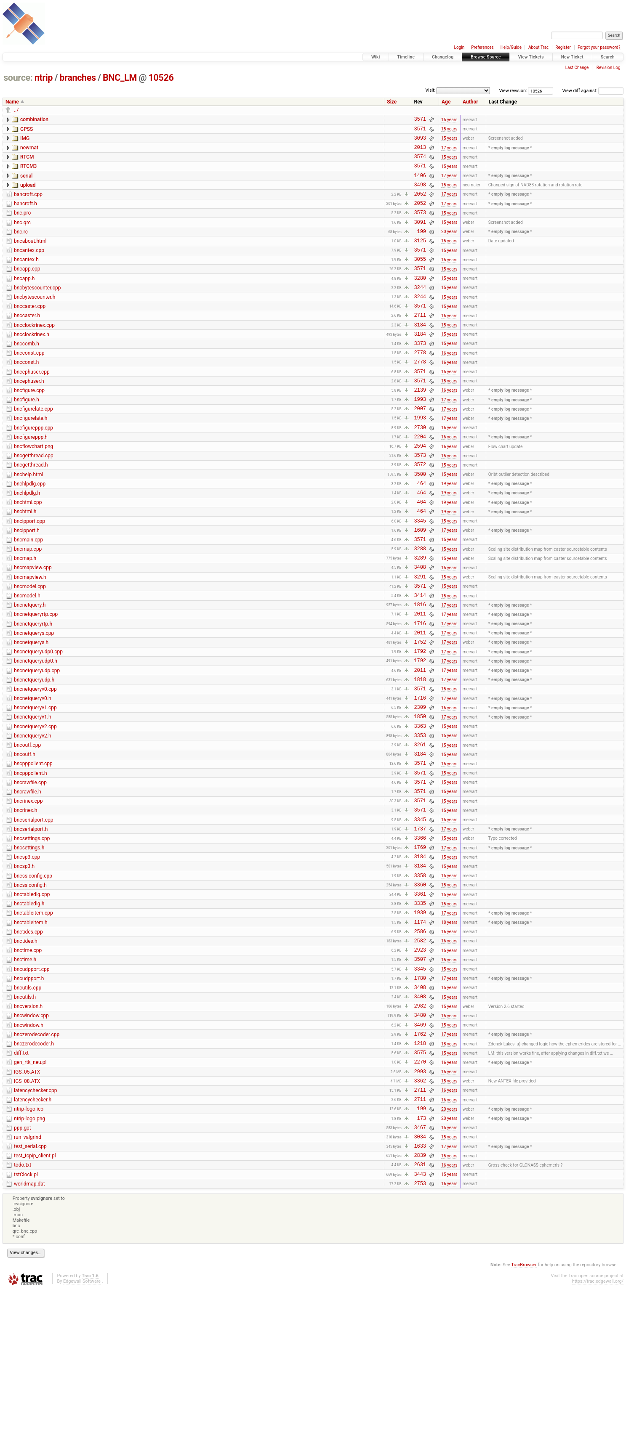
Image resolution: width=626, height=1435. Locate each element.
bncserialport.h (31, 925)
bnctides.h (25, 1052)
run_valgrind (27, 1275)
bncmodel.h (27, 660)
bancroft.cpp (28, 204)
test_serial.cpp (30, 1285)
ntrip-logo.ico (28, 1243)
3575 (420, 1179)
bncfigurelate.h (30, 459)
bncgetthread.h (31, 512)
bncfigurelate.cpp (33, 448)
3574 (420, 162)
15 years (449, 120)
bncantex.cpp (29, 268)
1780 (420, 1095)
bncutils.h (25, 1116)
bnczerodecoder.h (34, 1169)
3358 (420, 978)
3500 (420, 523)
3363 (420, 809)
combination (34, 119)
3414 (420, 660)
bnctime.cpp (28, 1063)
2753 (420, 1328)
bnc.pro (22, 225)
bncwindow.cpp (31, 1137)
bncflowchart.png (33, 490)
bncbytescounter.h (34, 321)
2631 (420, 1306)
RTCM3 (28, 172)
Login (459, 47)
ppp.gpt (22, 1264)
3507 (420, 1073)
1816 (420, 671)
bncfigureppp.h (31, 480)
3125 (420, 258)
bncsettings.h (29, 946)
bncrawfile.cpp (30, 872)
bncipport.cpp (29, 575)
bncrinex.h (25, 904)
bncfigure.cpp (29, 427)
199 (421, 247)
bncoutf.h (24, 840)
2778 (420, 385)
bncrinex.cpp (28, 893)
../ (16, 110)
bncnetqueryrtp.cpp (36, 681)
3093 (420, 141)
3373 (420, 374)
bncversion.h (28, 1126)
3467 (420, 1264)
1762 (420, 1158)
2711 (420, 342)
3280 (420, 300)
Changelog (442, 57)
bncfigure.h (26, 437)
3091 (420, 237)
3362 (420, 1211)
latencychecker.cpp (35, 1222)
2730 (420, 470)
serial (26, 183)
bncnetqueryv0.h (32, 777)
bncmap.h (25, 618)
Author (470, 102)
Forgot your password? (599, 47)
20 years (449, 247)
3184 (420, 353)
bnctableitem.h (31, 1031)
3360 (420, 989)
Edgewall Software (82, 1426)
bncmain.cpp (28, 596)
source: (17, 77)
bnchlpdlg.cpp (29, 533)
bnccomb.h (26, 374)
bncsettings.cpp (32, 936)
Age (446, 102)
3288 (420, 607)
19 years (449, 533)
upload (28, 194)
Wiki (375, 57)
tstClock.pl (26, 1317)
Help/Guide (511, 47)
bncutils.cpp (27, 1105)
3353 (420, 819)
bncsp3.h (24, 967)
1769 (420, 946)
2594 (420, 491)
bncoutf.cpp (27, 830)
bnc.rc (21, 247)
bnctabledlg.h (29, 1010)
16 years (449, 342)
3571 (420, 120)
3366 (420, 936)
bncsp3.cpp (27, 957)
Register (563, 47)
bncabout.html (30, 257)
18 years (449, 1031)
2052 (420, 205)
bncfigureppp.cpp (33, 469)
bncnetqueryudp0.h (35, 734)
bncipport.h (27, 586)
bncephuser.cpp (32, 406)
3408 (420, 628)
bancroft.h (25, 215)
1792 (420, 724)
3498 (420, 194)
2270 (420, 1190)
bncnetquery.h (29, 671)
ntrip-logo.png (29, 1254)
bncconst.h (26, 395)
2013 (420, 152)
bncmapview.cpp (33, 628)
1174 (420, 1031)
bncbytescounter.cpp (37, 310)
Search (608, 57)
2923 (420, 1063)
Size (392, 102)
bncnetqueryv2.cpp (35, 809)
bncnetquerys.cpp (34, 703)
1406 (420, 184)
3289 (420, 618)
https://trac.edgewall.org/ (597, 1426)
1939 (420, 1020)
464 (421, 533)
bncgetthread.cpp (33, 501)
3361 (420, 999)
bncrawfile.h (27, 883)
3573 (420, 226)
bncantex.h (26, 278)
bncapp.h (24, 300)
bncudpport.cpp (32, 1084)
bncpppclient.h (30, 862)
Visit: (430, 90)
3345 (420, 576)
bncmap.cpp (28, 607)
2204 (420, 480)
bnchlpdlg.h (27, 543)
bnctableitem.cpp (33, 1020)
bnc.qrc (22, 236)
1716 (420, 692)
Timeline (406, 57)
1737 (420, 925)
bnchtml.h (25, 565)
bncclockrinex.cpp (34, 353)
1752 (420, 713)
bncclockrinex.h (31, 363)
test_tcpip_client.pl (35, 1296)
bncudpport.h (29, 1095)
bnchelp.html (28, 522)
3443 (420, 1317)
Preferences (482, 47)
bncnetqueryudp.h (34, 756)
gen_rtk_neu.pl (30, 1190)
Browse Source (486, 57)
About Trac (538, 47)
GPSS (26, 130)
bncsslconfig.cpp (33, 978)
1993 (420, 438)
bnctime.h (25, 1073)
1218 (420, 1169)
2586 (420, 1042)
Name (12, 102)
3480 (420, 1137)
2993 (420, 1201)
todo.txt (22, 1306)
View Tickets (531, 57)
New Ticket (572, 57)
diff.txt (21, 1179)
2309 (420, 787)
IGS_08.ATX (27, 1211)
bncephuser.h (29, 416)
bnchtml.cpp (28, 554)
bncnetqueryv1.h (32, 798)
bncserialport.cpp (33, 915)
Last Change (577, 67)
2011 (420, 681)
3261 (420, 830)
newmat (29, 151)
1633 (420, 1285)
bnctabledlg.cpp (32, 999)
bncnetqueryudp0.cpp (38, 724)
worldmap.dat (29, 1328)
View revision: (513, 90)
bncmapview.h (30, 639)
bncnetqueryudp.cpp (37, 745)
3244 (420, 311)
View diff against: (592, 90)
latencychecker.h (32, 1232)
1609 (420, 586)
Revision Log (609, 67)
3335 (420, 1010)
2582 (420, 1052)
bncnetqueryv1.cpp (35, 787)
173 (421, 1254)
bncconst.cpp (29, 384)
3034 (420, 1275)
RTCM (27, 162)
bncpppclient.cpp (33, 851)
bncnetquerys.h (31, 713)
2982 (420, 1126)
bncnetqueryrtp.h (33, 692)
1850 (420, 798)
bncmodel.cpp (30, 650)
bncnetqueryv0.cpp (35, 766)
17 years (449, 152)
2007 (420, 448)
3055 (420, 279)
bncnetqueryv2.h (32, 819)
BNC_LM (120, 77)
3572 (420, 512)
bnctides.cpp (28, 1042)
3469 (420, 1148)
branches (77, 77)
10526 (161, 77)
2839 (420, 1296)
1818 (420, 756)
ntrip (44, 77)
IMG (24, 141)
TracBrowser (524, 1410)
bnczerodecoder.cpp (36, 1158)
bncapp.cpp (27, 289)
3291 (420, 639)
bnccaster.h (27, 342)
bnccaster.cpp (29, 331)
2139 (420, 427)
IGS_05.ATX (27, 1201)
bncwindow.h (28, 1148)
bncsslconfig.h (30, 989)
